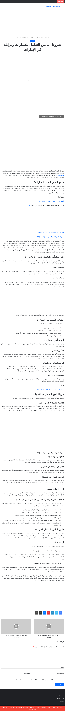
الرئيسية (47, 37)
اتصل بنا (61, 701)
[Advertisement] (32, 23)
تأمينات (42, 37)
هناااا (30, 205)
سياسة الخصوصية (59, 696)
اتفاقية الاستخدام (59, 698)
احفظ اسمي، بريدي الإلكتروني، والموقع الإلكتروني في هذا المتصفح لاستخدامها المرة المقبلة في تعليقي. (38, 679)
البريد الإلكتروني (60, 673)
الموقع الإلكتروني (27, 673)
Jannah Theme (5, 707)
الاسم (62, 667)
